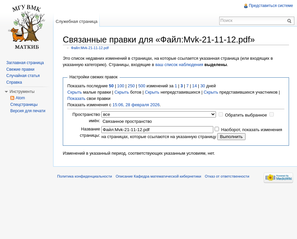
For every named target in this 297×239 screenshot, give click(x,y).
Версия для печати (27, 111)
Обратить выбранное (246, 115)
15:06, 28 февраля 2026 (136, 104)
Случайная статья (23, 75)
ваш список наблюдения (179, 64)
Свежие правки (20, 69)
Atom (20, 98)
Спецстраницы (24, 104)
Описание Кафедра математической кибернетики (158, 176)
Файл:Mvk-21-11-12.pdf (90, 48)
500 (141, 85)
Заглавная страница (25, 62)
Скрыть (74, 92)
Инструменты (22, 91)
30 (202, 85)
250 (131, 85)
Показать (76, 98)
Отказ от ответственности (227, 176)
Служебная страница (76, 21)
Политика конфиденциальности (84, 176)
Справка (14, 82)
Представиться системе (271, 5)
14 (194, 85)
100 (120, 85)
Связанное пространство (127, 121)
